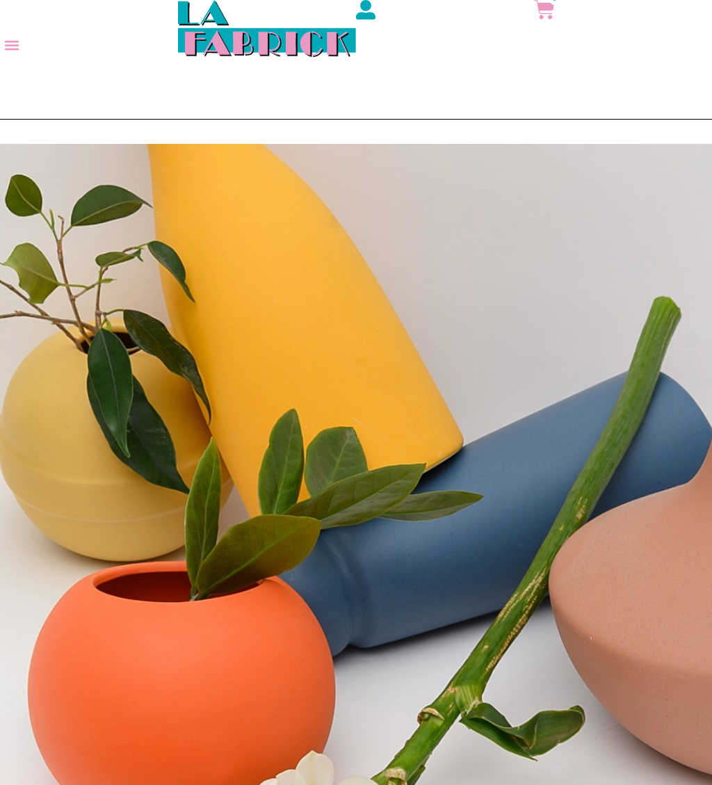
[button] (11, 45)
